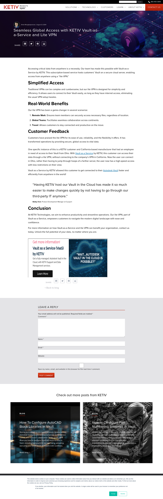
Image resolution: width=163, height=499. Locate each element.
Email (40, 336)
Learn (45, 472)
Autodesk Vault (110, 170)
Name (41, 328)
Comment (42, 305)
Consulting (47, 475)
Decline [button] (123, 494)
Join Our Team (20, 475)
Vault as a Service (84, 153)
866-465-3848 (154, 2)
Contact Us (105, 472)
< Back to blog (52, 276)
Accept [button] (113, 494)
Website (41, 344)
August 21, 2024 (41, 25)
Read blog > (25, 441)
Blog (22, 402)
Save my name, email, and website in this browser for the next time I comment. (69, 358)
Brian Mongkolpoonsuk (28, 25)
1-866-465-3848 (107, 475)
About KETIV (19, 472)
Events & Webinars (79, 472)
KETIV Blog (76, 475)
